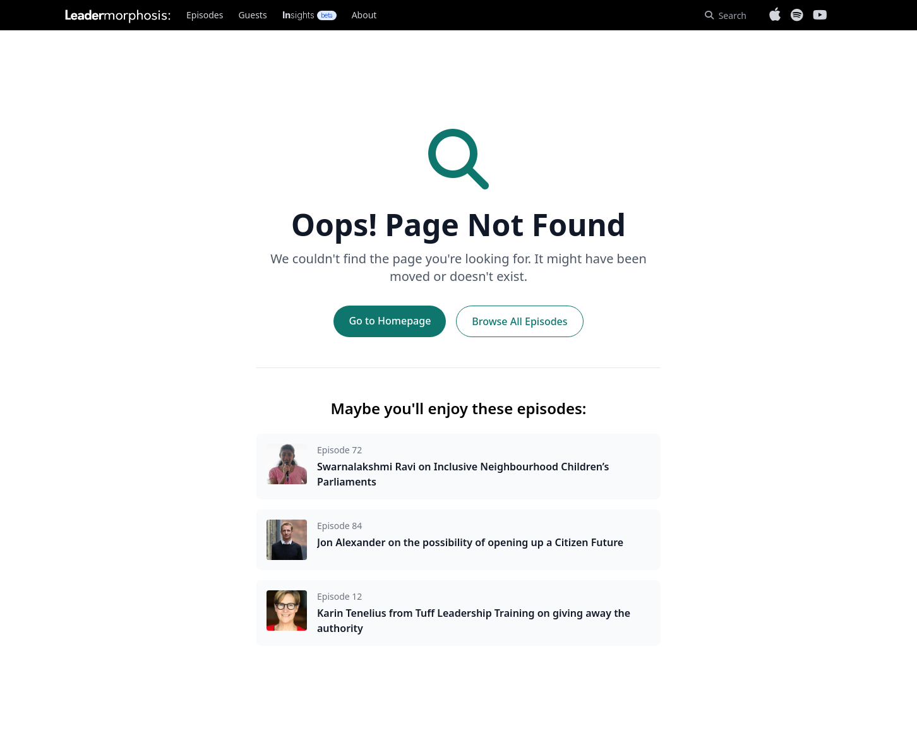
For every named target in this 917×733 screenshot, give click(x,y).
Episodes (204, 15)
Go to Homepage (390, 321)
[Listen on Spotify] (797, 15)
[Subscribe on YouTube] (820, 15)
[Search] (725, 15)
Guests (252, 15)
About (364, 15)
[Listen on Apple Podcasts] (775, 15)
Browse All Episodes (519, 321)
